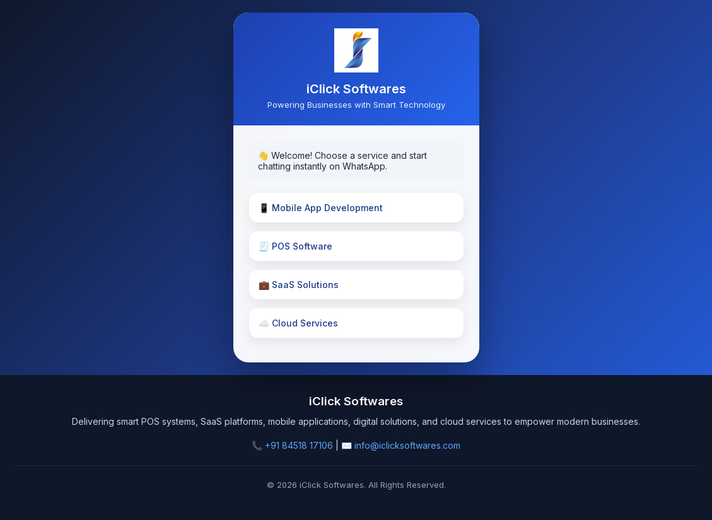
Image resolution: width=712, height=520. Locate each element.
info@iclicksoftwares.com (407, 445)
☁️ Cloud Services (298, 323)
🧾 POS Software (295, 246)
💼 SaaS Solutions (299, 284)
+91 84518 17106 (299, 445)
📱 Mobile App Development (321, 207)
